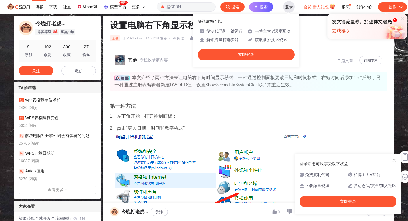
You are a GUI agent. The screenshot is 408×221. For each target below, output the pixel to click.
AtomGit (87, 7)
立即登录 (246, 54)
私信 (79, 71)
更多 (138, 7)
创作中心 (364, 7)
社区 (67, 7)
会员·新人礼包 (319, 6)
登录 (289, 7)
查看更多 (57, 189)
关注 (159, 212)
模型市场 (115, 5)
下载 (53, 7)
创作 (392, 7)
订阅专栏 (371, 60)
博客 (39, 7)
